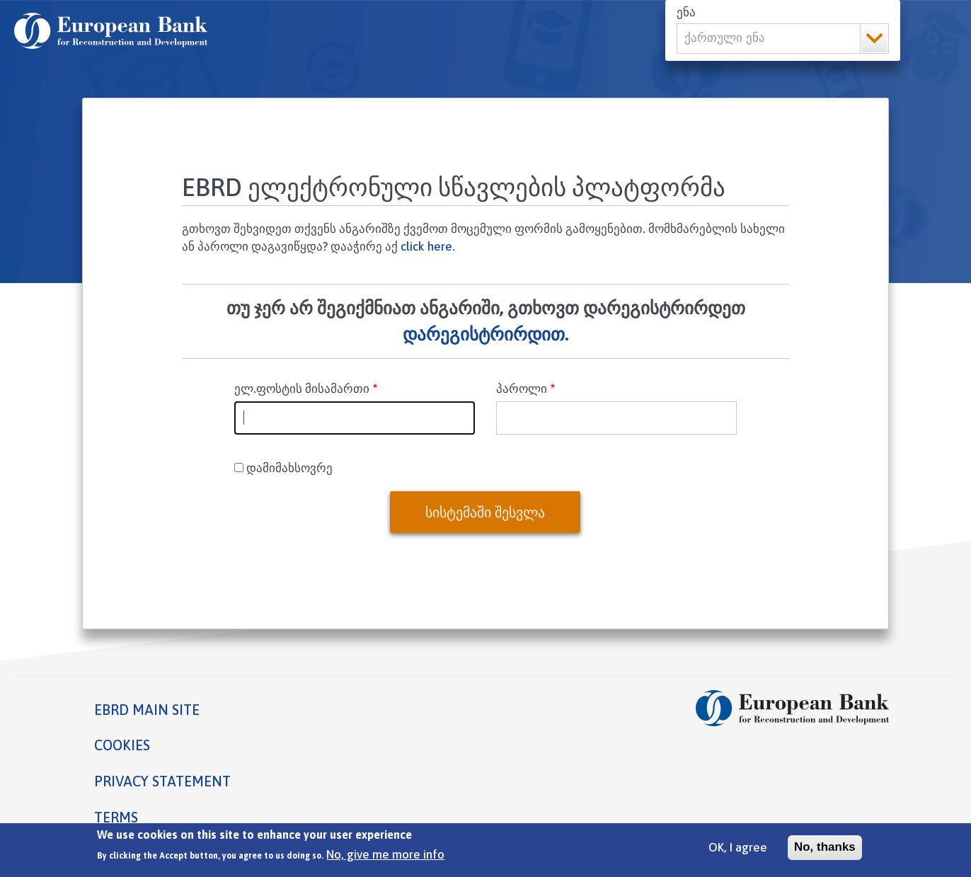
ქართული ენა (724, 38)
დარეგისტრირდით (484, 334)
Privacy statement (162, 781)
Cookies (122, 745)
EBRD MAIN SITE (147, 709)
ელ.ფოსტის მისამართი (301, 389)
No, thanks (825, 851)
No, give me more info (385, 859)
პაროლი (521, 389)
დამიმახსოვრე (289, 468)
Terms (116, 817)
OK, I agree (737, 851)
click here (426, 246)
